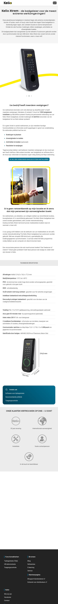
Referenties (31, 564)
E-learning (31, 567)
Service (30, 571)
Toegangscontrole (10, 567)
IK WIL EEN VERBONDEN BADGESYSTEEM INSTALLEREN (29, 159)
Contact (6, 600)
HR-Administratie (10, 564)
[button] (27, 96)
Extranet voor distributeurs (36, 582)
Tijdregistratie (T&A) (11, 561)
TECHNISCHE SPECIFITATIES (29, 263)
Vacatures (7, 597)
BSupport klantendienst (35, 579)
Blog (29, 561)
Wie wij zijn (8, 594)
